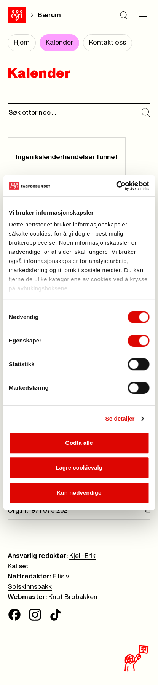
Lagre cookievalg (79, 467)
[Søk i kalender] (145, 112)
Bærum (49, 15)
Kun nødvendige (79, 492)
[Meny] (142, 15)
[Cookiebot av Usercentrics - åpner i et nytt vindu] (116, 186)
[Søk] (123, 15)
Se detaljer (120, 418)
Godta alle (79, 443)
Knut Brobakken (72, 597)
